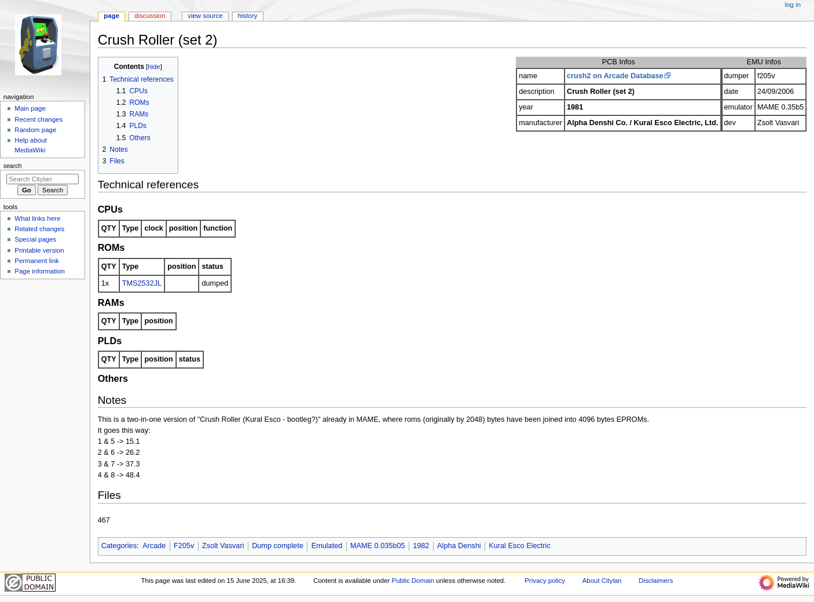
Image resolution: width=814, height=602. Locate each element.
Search (12, 165)
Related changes (39, 228)
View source (205, 15)
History (248, 15)
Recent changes (38, 119)
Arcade (154, 546)
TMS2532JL (142, 283)
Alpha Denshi (459, 546)
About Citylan (602, 580)
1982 (421, 546)
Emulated (327, 546)
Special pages (35, 239)
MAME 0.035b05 (377, 546)
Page (111, 15)
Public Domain (413, 580)
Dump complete (277, 546)
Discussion (149, 15)
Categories (119, 546)
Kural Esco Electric (519, 546)
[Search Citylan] (42, 179)
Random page (35, 129)
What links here (37, 218)
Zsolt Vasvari (223, 546)
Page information (39, 271)
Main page (30, 108)
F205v (184, 546)
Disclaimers (656, 580)
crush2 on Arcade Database (615, 76)
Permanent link (36, 260)
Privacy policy (545, 580)
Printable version (39, 250)
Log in (793, 4)
